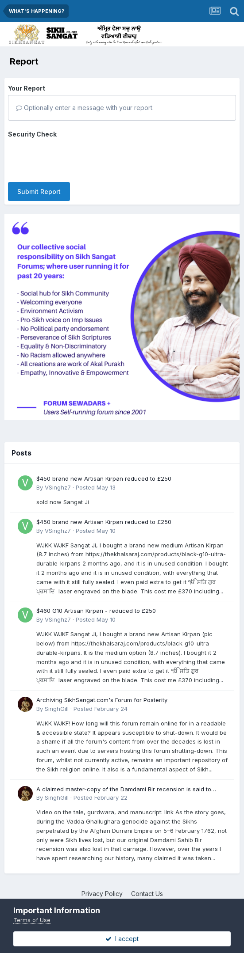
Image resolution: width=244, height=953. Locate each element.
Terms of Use (31, 919)
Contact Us (147, 885)
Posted (96, 479)
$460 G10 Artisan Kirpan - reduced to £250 (96, 603)
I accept (122, 938)
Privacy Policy (102, 885)
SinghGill (57, 700)
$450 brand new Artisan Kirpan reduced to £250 (103, 470)
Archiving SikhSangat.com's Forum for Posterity (101, 691)
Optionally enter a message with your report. (85, 107)
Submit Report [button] (39, 157)
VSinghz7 (58, 479)
